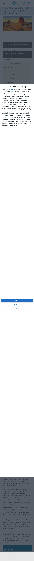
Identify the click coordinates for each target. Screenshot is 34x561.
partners (11, 89)
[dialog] (17, 280)
